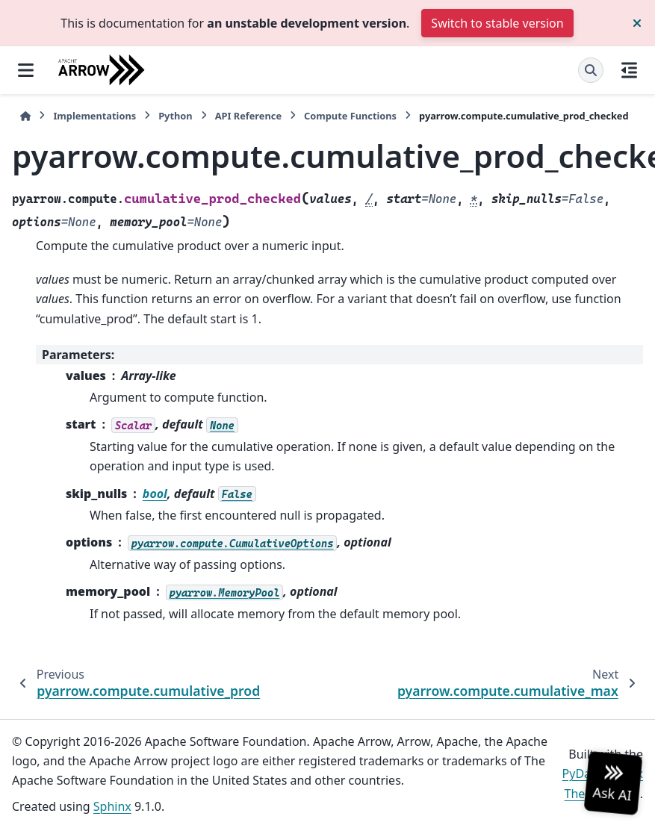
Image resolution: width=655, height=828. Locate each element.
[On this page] (629, 70)
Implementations (94, 115)
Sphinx (112, 806)
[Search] (590, 70)
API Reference (248, 115)
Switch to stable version (497, 23)
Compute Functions (350, 115)
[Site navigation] (26, 70)
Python (175, 115)
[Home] (25, 116)
